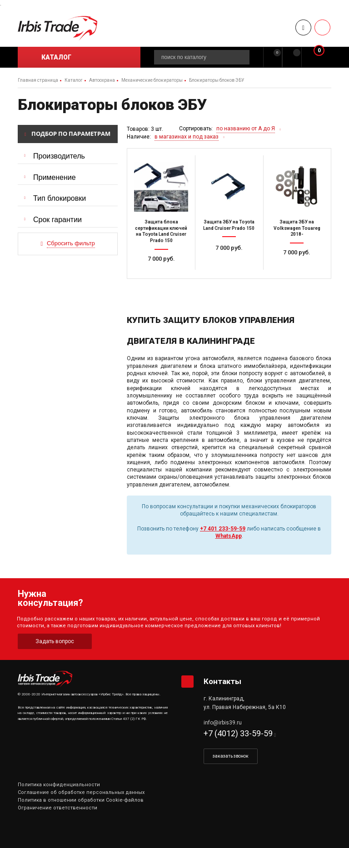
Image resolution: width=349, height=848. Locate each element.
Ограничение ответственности (57, 808)
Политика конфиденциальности (59, 785)
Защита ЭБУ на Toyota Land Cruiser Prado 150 (228, 225)
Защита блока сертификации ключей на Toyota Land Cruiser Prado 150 (161, 231)
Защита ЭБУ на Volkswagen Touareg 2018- (297, 228)
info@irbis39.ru (223, 722)
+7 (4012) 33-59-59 (238, 733)
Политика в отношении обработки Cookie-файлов (81, 800)
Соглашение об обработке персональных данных (81, 792)
